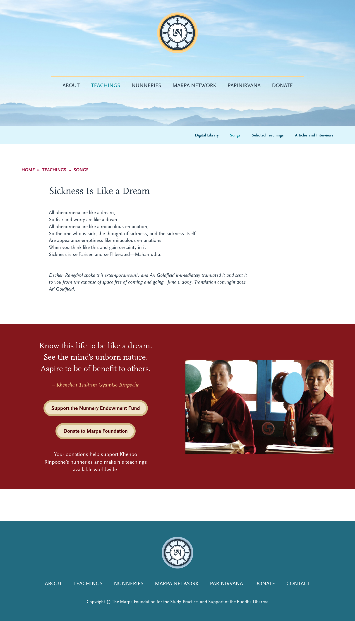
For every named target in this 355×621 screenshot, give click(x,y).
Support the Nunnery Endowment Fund (95, 408)
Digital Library (207, 135)
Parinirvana (244, 85)
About (71, 85)
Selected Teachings (268, 135)
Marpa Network (194, 85)
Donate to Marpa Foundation (95, 431)
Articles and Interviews (314, 135)
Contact (298, 583)
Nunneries (146, 85)
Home (28, 169)
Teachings (105, 85)
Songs (235, 135)
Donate (282, 85)
